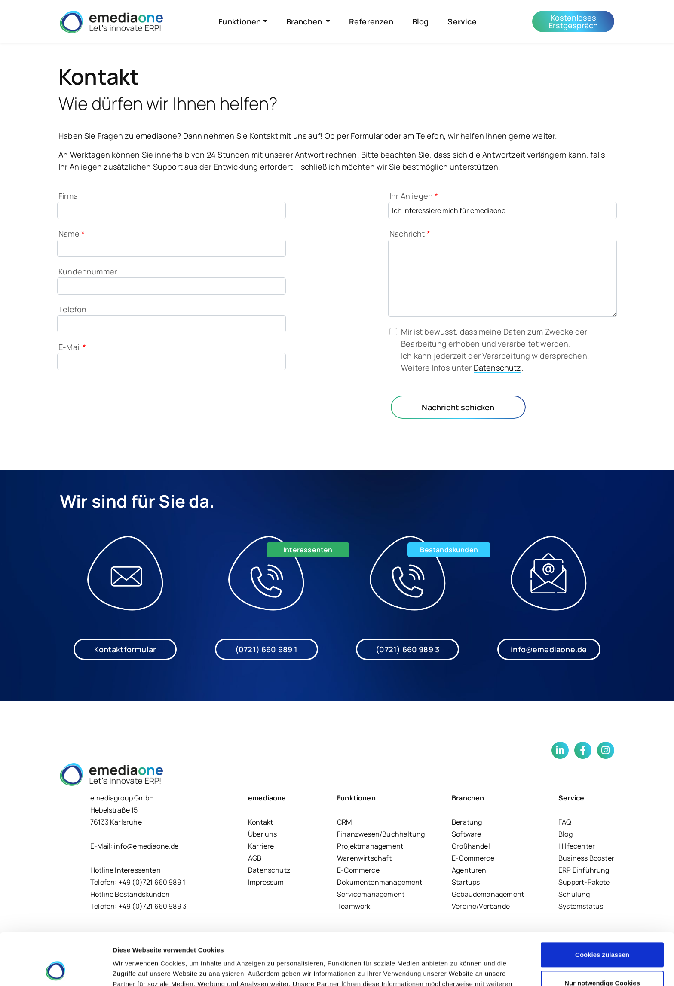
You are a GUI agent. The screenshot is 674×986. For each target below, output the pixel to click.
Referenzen (371, 21)
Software (466, 834)
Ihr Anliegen (413, 196)
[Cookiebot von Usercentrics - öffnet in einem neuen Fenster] (55, 969)
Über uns (262, 834)
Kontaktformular (125, 649)
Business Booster (586, 858)
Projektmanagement (370, 846)
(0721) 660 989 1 (266, 649)
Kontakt (260, 822)
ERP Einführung (584, 870)
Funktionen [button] (239, 21)
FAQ (565, 822)
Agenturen (469, 870)
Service (461, 21)
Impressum (266, 882)
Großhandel (471, 846)
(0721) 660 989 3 (407, 649)
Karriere (261, 846)
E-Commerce (358, 870)
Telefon (72, 309)
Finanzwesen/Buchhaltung (381, 834)
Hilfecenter (576, 846)
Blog (420, 21)
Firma (68, 196)
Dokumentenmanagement (380, 882)
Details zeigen (134, 969)
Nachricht (409, 233)
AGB (255, 858)
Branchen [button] (305, 21)
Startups (466, 882)
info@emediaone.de (549, 649)
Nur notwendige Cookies (602, 933)
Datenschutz (497, 367)
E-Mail (72, 347)
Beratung (467, 822)
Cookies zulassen (602, 906)
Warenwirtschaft (364, 858)
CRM (344, 822)
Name (71, 233)
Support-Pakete (584, 882)
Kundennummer (87, 271)
